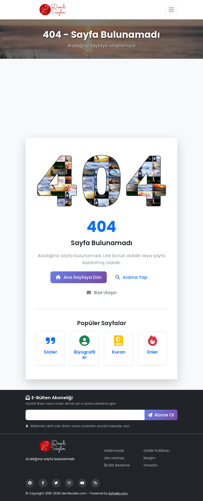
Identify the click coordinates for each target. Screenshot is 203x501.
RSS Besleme (117, 465)
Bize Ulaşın (102, 293)
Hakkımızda (114, 450)
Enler (152, 352)
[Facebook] (43, 483)
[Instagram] (69, 483)
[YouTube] (82, 483)
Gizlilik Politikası (156, 450)
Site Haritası (114, 458)
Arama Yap (131, 277)
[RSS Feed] (95, 483)
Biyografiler (84, 354)
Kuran (118, 352)
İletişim (149, 458)
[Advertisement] (101, 91)
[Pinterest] (30, 483)
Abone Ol (161, 415)
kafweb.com (118, 493)
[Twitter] (56, 483)
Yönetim (150, 465)
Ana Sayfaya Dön (79, 277)
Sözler (50, 352)
